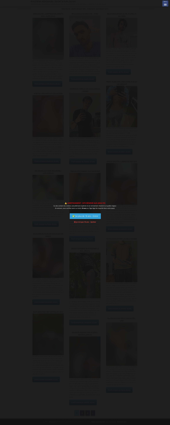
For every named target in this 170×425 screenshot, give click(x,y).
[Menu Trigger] (165, 4)
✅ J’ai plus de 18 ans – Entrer (85, 216)
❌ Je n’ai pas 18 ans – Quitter (85, 222)
